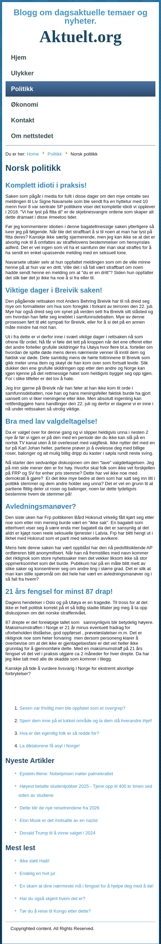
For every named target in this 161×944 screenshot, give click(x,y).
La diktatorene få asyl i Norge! (50, 745)
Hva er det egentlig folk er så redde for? (59, 733)
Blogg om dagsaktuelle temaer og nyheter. (80, 16)
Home (33, 154)
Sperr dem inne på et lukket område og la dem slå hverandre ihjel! (86, 720)
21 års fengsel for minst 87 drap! (59, 591)
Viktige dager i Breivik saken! (54, 290)
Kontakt (22, 120)
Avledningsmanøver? (41, 506)
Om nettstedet (32, 136)
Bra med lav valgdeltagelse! (51, 421)
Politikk (22, 88)
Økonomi (24, 104)
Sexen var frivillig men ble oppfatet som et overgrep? (72, 708)
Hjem (18, 57)
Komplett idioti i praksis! (46, 185)
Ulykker (22, 73)
